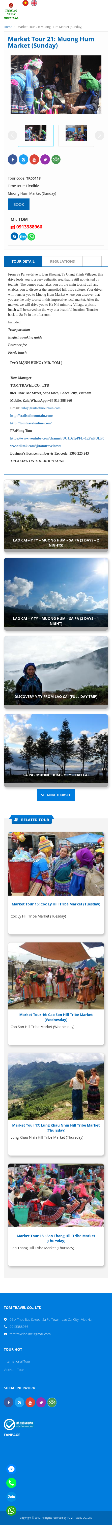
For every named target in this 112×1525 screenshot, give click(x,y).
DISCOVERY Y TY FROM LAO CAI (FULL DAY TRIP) (56, 696)
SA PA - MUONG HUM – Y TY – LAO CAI (56, 774)
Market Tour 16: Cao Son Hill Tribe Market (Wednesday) (56, 1017)
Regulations (62, 261)
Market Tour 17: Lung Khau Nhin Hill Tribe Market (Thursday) (56, 1128)
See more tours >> (56, 795)
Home (8, 27)
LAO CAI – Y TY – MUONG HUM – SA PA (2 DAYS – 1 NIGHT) (56, 621)
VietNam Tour (14, 1369)
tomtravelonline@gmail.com (30, 1334)
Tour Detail (23, 261)
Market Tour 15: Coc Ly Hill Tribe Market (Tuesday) (56, 904)
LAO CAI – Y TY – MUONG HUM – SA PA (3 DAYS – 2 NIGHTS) (56, 543)
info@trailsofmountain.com (41, 408)
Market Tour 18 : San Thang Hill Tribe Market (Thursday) (56, 1238)
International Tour (17, 1361)
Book (18, 204)
